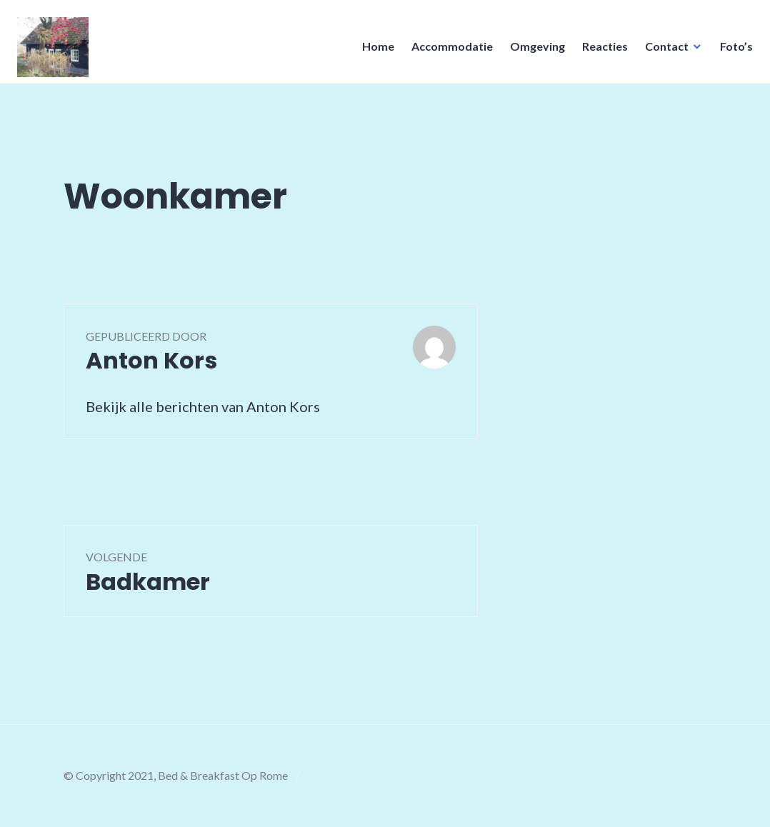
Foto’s (732, 50)
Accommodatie (448, 50)
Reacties (601, 50)
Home (374, 50)
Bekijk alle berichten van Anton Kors (203, 406)
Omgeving (533, 50)
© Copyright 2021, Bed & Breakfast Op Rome (176, 775)
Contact (662, 50)
